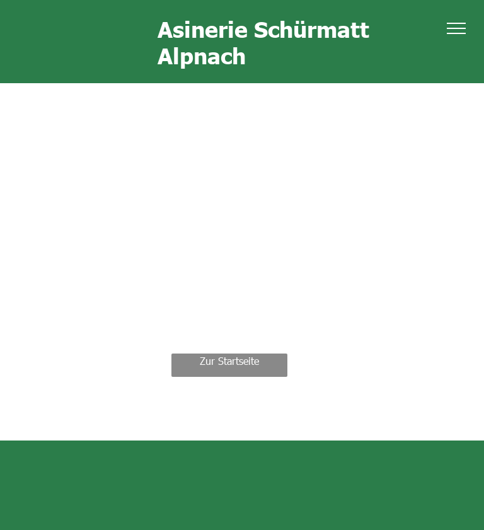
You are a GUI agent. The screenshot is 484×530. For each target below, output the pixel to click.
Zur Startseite (229, 360)
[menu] (456, 28)
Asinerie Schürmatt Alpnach (263, 41)
